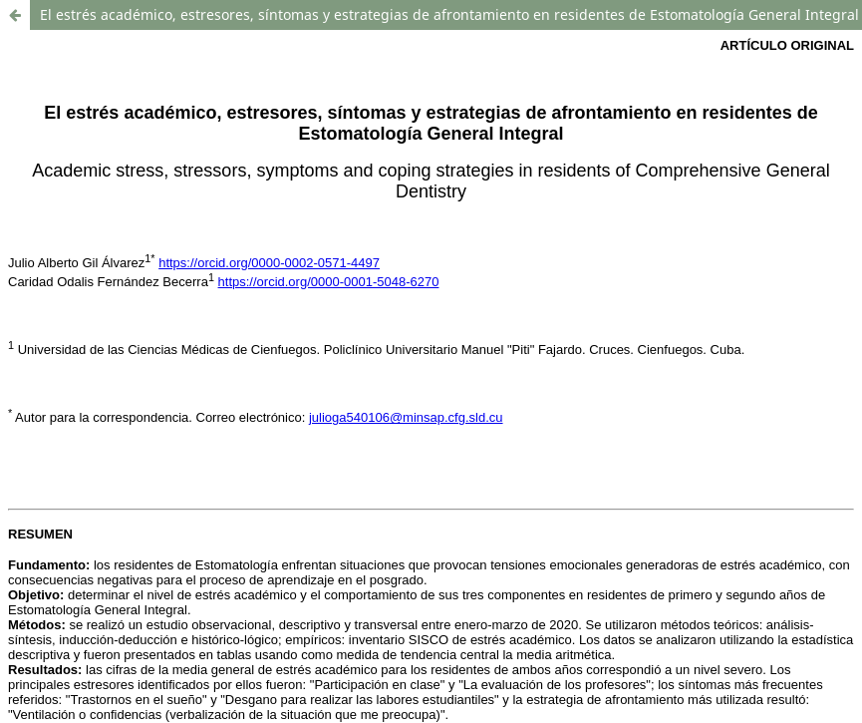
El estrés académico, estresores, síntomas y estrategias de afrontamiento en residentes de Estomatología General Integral (449, 14)
